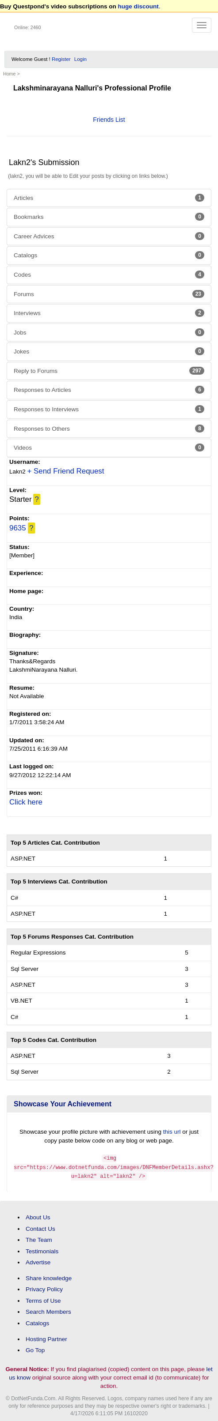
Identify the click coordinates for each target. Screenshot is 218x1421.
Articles (109, 198)
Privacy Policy (44, 1288)
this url (172, 1131)
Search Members (48, 1310)
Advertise (38, 1261)
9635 (17, 528)
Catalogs (109, 255)
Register (61, 59)
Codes (109, 274)
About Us (38, 1216)
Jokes (109, 351)
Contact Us (40, 1227)
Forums (109, 294)
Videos (109, 447)
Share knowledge (49, 1277)
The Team (39, 1238)
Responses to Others (109, 428)
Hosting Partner (46, 1337)
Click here (25, 802)
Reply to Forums (109, 371)
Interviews (109, 313)
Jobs (109, 332)
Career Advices (109, 236)
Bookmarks (109, 217)
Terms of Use (43, 1299)
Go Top (35, 1349)
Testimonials (42, 1249)
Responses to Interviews (109, 409)
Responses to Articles (109, 390)
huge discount (138, 6)
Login (80, 59)
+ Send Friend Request (65, 471)
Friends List (109, 119)
